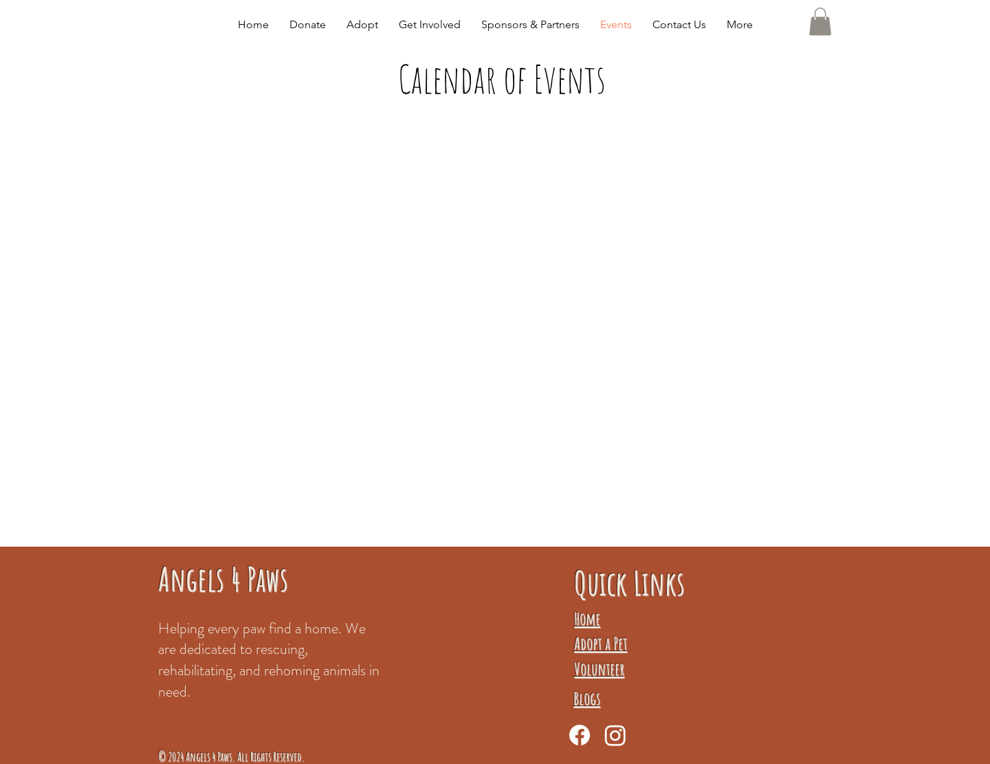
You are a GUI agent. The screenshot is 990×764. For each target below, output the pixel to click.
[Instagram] (615, 735)
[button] (362, 25)
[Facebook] (579, 735)
